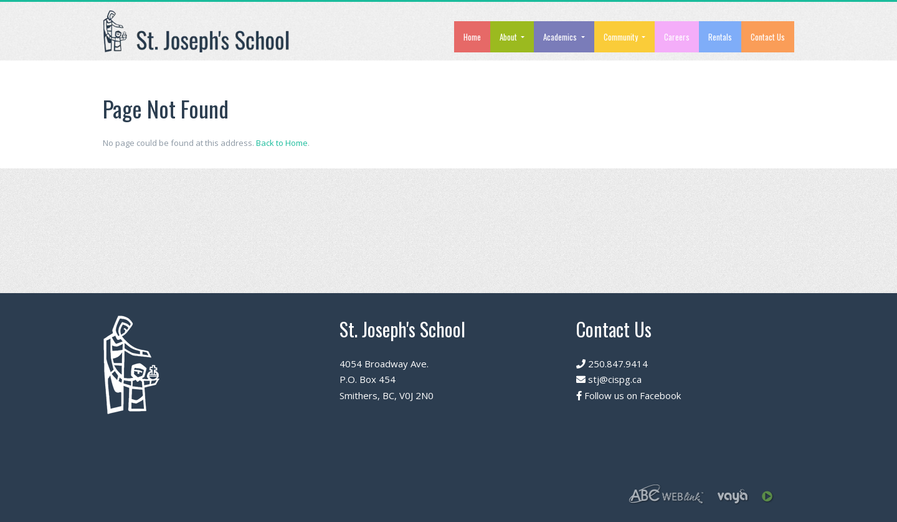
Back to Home (282, 142)
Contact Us (768, 37)
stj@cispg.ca (609, 379)
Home (472, 37)
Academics (561, 37)
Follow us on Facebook (628, 395)
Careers (677, 37)
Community (622, 37)
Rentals (720, 37)
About (509, 37)
